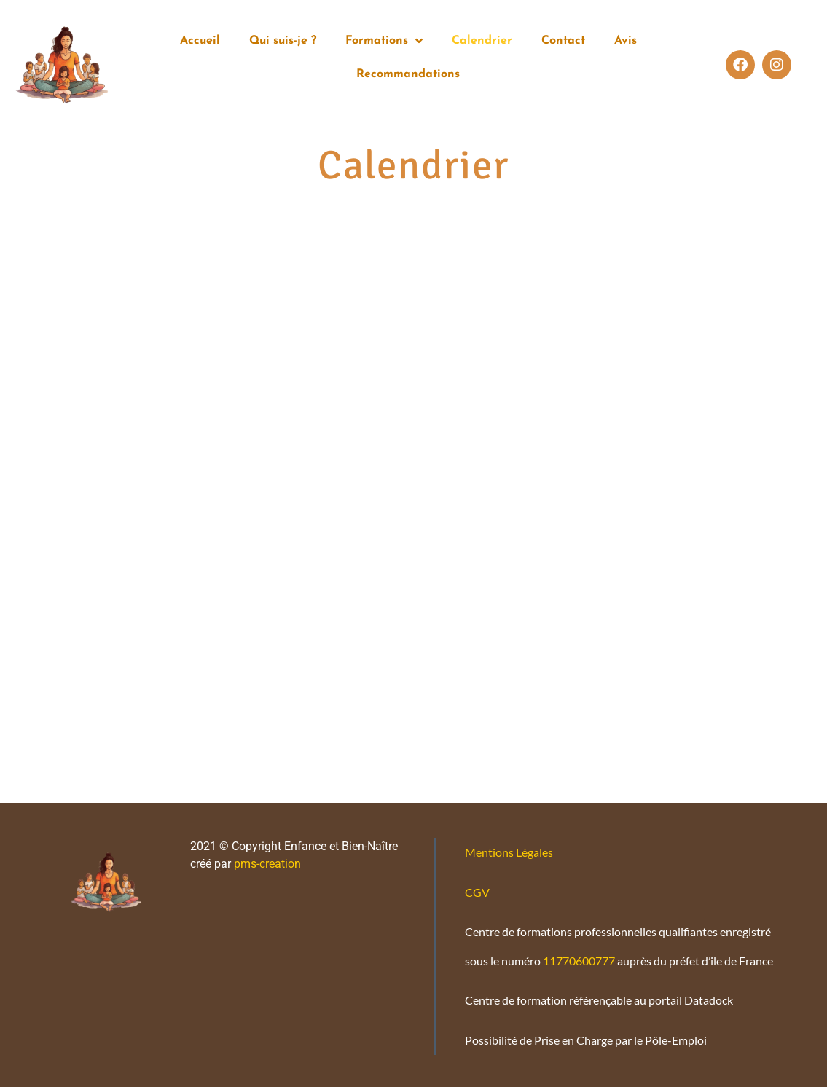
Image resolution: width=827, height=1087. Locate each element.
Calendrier (482, 41)
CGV (477, 892)
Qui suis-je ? (282, 41)
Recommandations (408, 74)
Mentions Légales (509, 852)
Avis (625, 41)
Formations (384, 41)
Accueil (200, 41)
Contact (563, 41)
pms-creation (266, 864)
